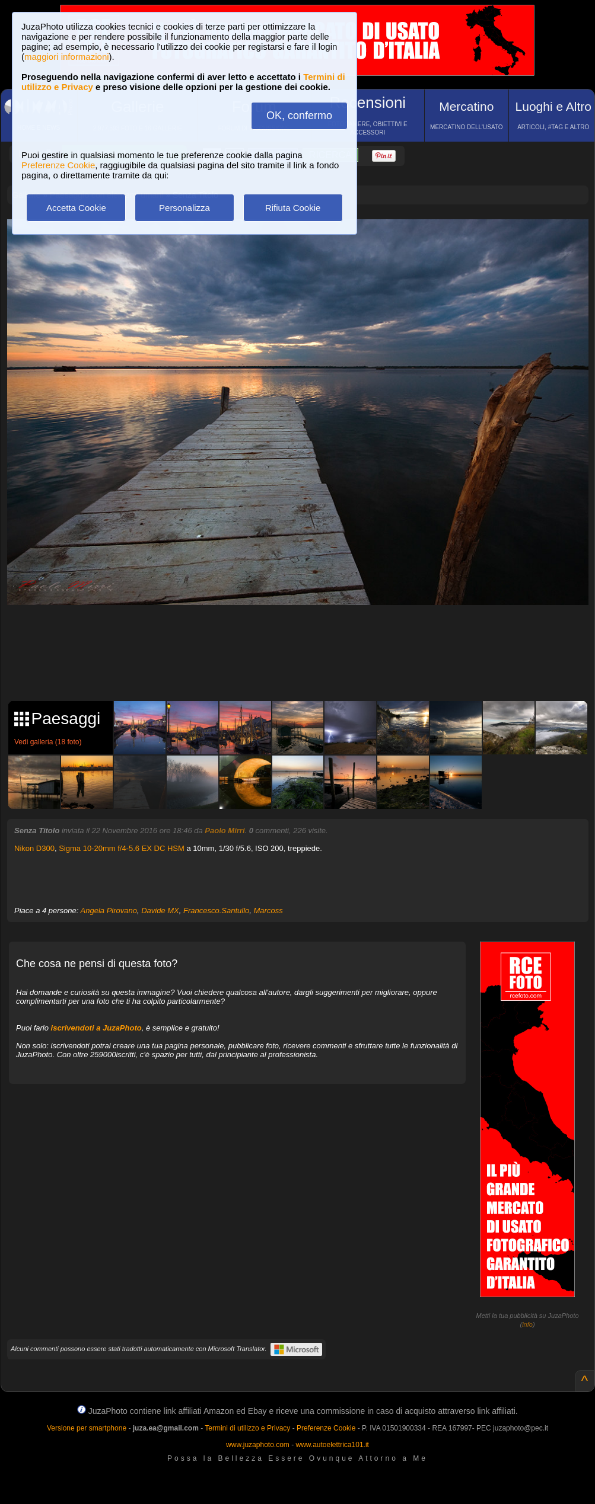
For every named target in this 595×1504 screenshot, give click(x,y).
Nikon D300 (34, 848)
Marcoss (268, 910)
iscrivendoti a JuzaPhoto (96, 1027)
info (527, 1324)
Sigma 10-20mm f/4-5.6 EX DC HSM (121, 848)
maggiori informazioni (66, 57)
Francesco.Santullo (216, 910)
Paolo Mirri (224, 830)
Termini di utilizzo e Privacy (247, 1428)
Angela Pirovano (109, 910)
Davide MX (160, 910)
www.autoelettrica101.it (331, 1445)
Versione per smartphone (86, 1428)
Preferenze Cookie (58, 165)
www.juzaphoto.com (257, 1445)
